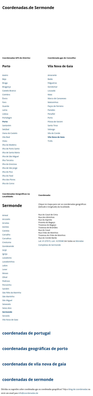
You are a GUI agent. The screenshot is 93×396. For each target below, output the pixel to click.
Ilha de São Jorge (9, 168)
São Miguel (7, 300)
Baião (50, 79)
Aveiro (5, 75)
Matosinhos (53, 102)
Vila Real (6, 137)
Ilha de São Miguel (10, 156)
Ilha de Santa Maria (11, 152)
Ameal (5, 215)
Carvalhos (6, 238)
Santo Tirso (53, 125)
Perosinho (6, 285)
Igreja (4, 254)
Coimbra (6, 94)
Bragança (6, 86)
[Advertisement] (46, 35)
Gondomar (53, 86)
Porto (5, 121)
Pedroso (6, 281)
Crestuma (6, 242)
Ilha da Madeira (9, 144)
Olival (4, 277)
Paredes (51, 110)
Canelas (5, 230)
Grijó (4, 250)
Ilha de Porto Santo (10, 148)
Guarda (5, 106)
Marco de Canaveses (57, 98)
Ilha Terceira (7, 160)
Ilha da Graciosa (9, 164)
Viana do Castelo (9, 133)
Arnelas (5, 223)
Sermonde (7, 312)
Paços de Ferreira (55, 106)
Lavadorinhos (8, 261)
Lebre (4, 265)
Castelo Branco (9, 90)
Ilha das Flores (8, 179)
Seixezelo (6, 304)
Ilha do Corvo (8, 183)
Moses (5, 273)
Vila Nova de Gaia (56, 137)
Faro (4, 102)
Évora (4, 98)
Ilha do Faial (7, 175)
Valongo (51, 129)
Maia (50, 94)
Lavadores (7, 257)
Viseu (4, 141)
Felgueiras (52, 83)
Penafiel (51, 113)
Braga (5, 83)
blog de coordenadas (78, 389)
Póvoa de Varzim (55, 121)
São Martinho (8, 296)
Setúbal (5, 129)
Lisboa (5, 113)
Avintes (5, 227)
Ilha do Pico (7, 171)
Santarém (6, 125)
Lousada (51, 90)
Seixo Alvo (6, 308)
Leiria (4, 110)
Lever (4, 269)
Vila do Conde (54, 133)
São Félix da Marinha (11, 292)
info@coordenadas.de (28, 393)
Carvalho (6, 234)
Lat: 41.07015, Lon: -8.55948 (51, 241)
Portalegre (7, 117)
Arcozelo (6, 219)
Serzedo (6, 315)
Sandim (5, 288)
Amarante (52, 75)
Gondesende (8, 246)
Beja (4, 79)
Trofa (50, 141)
